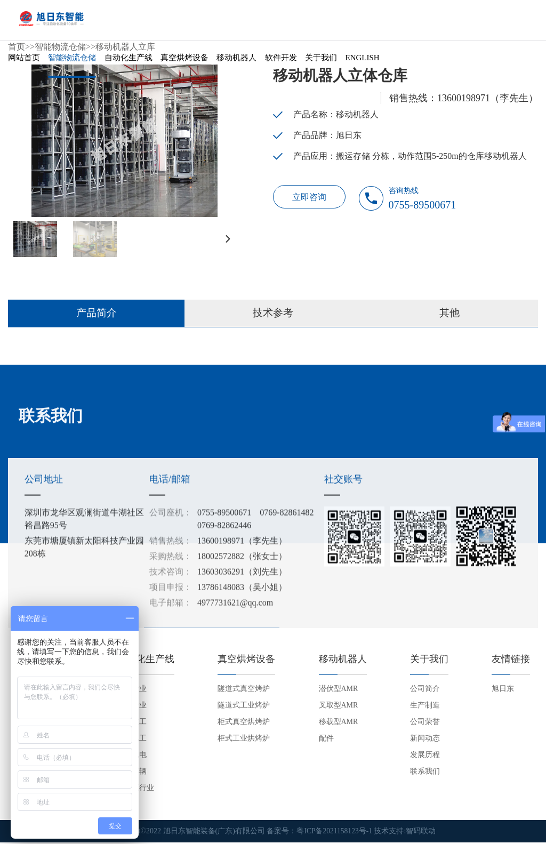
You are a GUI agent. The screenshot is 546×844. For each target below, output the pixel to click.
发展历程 (425, 757)
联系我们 (425, 773)
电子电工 (132, 740)
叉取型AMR (338, 707)
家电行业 (132, 707)
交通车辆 (132, 773)
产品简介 (96, 314)
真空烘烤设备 (184, 61)
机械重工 (132, 724)
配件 (326, 740)
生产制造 (425, 707)
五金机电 (132, 757)
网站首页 (24, 61)
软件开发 (281, 61)
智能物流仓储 (72, 61)
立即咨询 (310, 198)
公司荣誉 (425, 724)
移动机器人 (236, 61)
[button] (226, 239)
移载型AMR (338, 724)
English (363, 61)
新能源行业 (135, 790)
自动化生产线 (128, 61)
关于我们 (321, 61)
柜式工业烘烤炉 (244, 740)
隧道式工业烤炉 (244, 707)
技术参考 (273, 314)
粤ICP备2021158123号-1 (334, 833)
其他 (449, 314)
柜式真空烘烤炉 (244, 724)
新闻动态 (425, 740)
